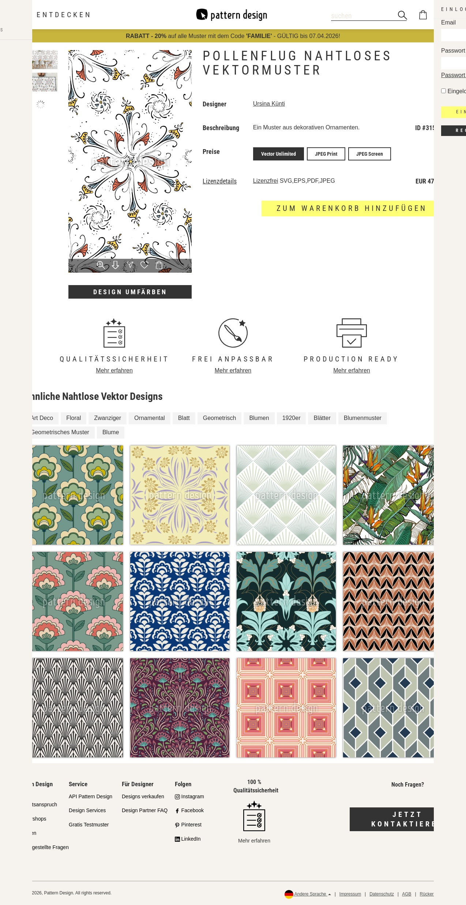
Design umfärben (130, 292)
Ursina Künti (269, 104)
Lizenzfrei (265, 179)
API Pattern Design (90, 796)
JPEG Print (326, 153)
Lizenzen (26, 833)
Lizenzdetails (220, 179)
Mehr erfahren (114, 370)
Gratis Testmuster (89, 825)
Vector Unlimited (278, 153)
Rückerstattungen (437, 894)
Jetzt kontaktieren (407, 819)
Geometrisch (219, 418)
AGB (406, 894)
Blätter (321, 418)
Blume (110, 432)
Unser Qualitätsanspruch (36, 801)
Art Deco (41, 418)
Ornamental (149, 418)
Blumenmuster (363, 418)
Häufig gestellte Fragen (42, 847)
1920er (291, 418)
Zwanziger (107, 418)
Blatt (184, 418)
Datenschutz (381, 894)
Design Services (87, 810)
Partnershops (31, 819)
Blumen (259, 418)
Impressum (350, 894)
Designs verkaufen (143, 796)
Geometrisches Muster (59, 432)
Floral (73, 418)
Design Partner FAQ (145, 810)
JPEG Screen (369, 153)
